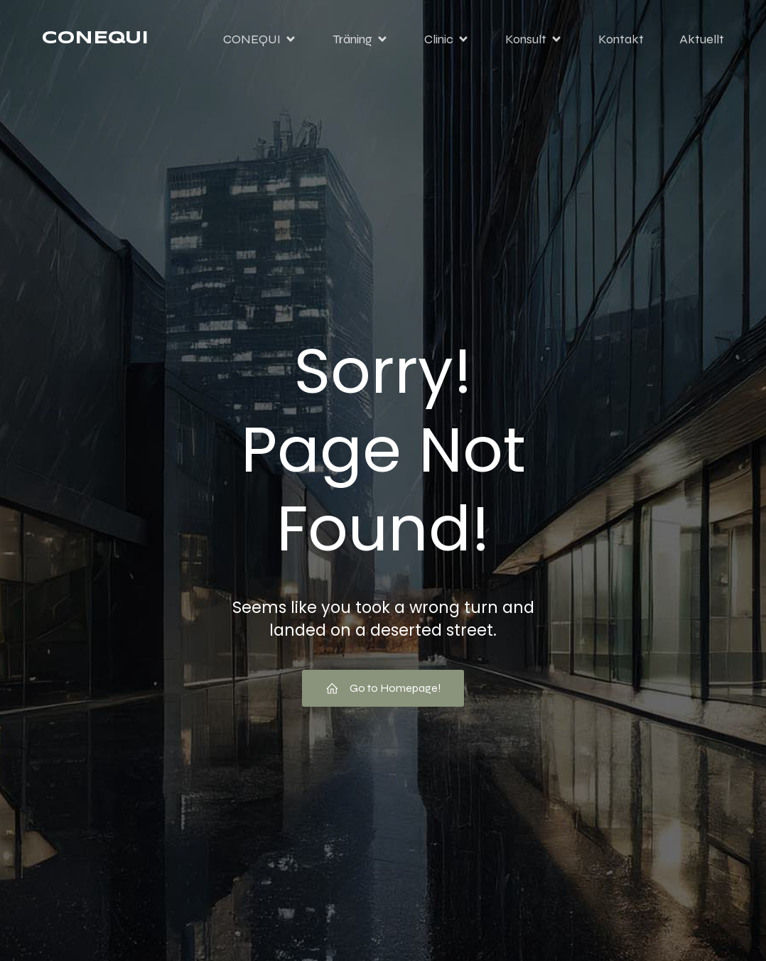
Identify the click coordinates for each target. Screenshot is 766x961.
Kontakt (621, 39)
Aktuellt (701, 39)
